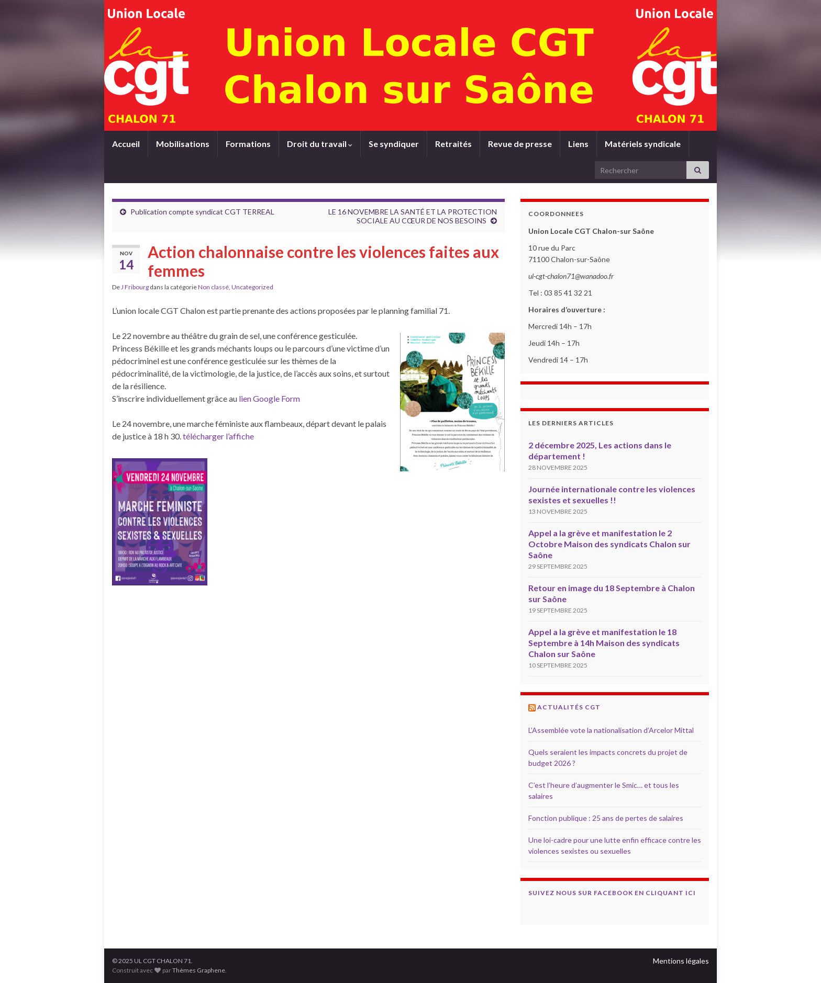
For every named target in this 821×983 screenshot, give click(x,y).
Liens (578, 144)
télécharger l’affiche (218, 436)
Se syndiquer (394, 144)
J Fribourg (135, 287)
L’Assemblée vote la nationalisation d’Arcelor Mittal (611, 730)
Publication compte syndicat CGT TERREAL (202, 211)
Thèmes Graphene (198, 970)
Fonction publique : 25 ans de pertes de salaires (605, 817)
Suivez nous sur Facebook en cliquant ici (612, 893)
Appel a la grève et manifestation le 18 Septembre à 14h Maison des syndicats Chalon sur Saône (604, 643)
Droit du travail (319, 144)
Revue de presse (520, 144)
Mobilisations (182, 144)
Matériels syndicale (643, 144)
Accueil (126, 144)
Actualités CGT (569, 707)
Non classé (213, 287)
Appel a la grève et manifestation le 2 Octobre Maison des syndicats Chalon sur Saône (609, 544)
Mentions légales (681, 960)
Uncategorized (252, 287)
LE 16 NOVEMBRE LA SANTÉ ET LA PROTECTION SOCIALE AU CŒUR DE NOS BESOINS (412, 216)
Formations (248, 144)
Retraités (453, 144)
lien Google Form (270, 398)
